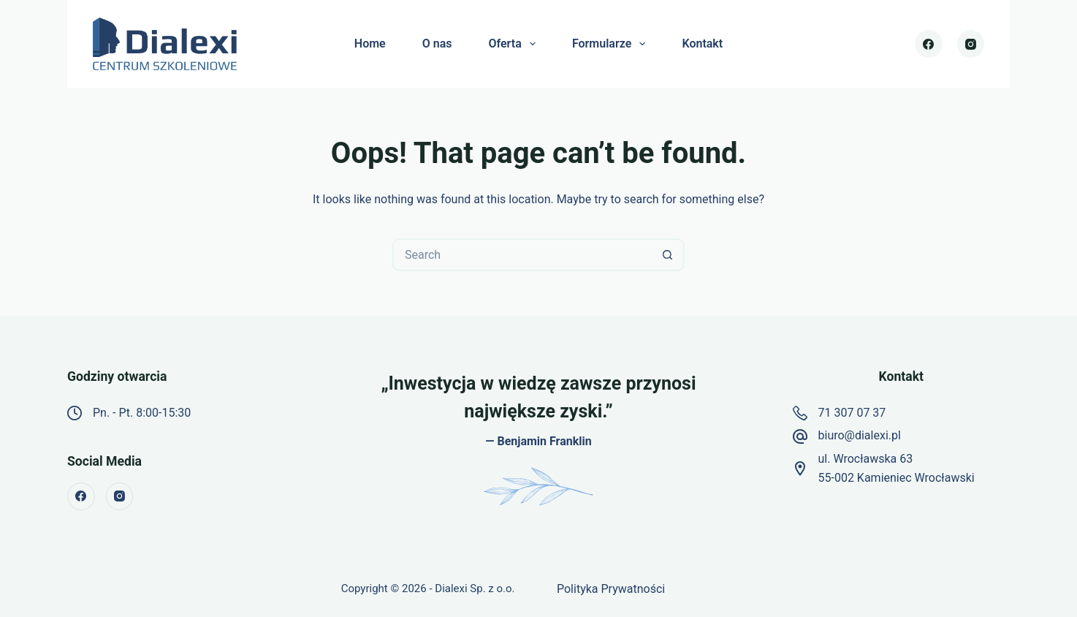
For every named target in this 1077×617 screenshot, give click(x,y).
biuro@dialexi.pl (859, 435)
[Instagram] (971, 44)
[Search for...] (522, 254)
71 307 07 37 (852, 413)
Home (370, 43)
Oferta (514, 44)
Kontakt (702, 43)
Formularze (612, 44)
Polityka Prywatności (611, 589)
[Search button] (668, 254)
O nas (437, 43)
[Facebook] (929, 44)
